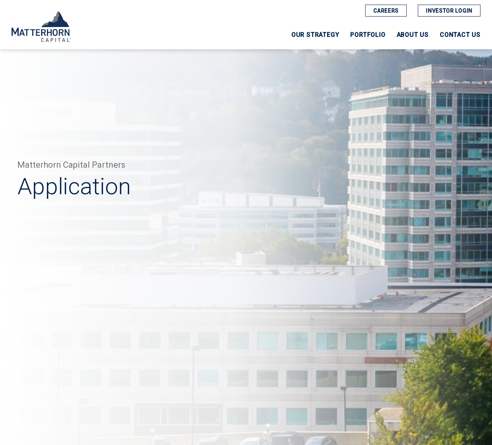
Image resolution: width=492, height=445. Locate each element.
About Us (413, 35)
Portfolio (367, 35)
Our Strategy (315, 35)
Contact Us (460, 35)
